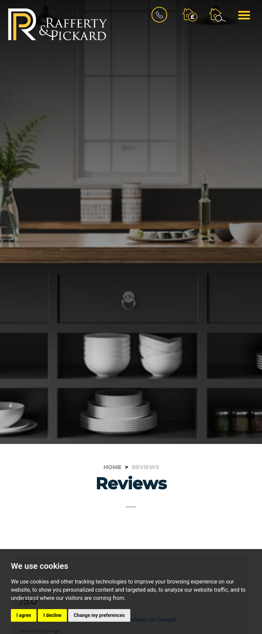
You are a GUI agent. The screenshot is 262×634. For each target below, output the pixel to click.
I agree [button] (23, 615)
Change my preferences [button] (99, 615)
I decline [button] (52, 615)
